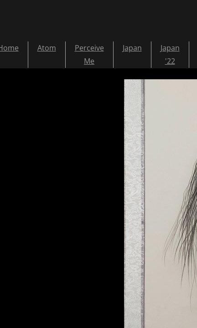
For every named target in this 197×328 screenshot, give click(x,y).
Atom (46, 48)
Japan (132, 48)
